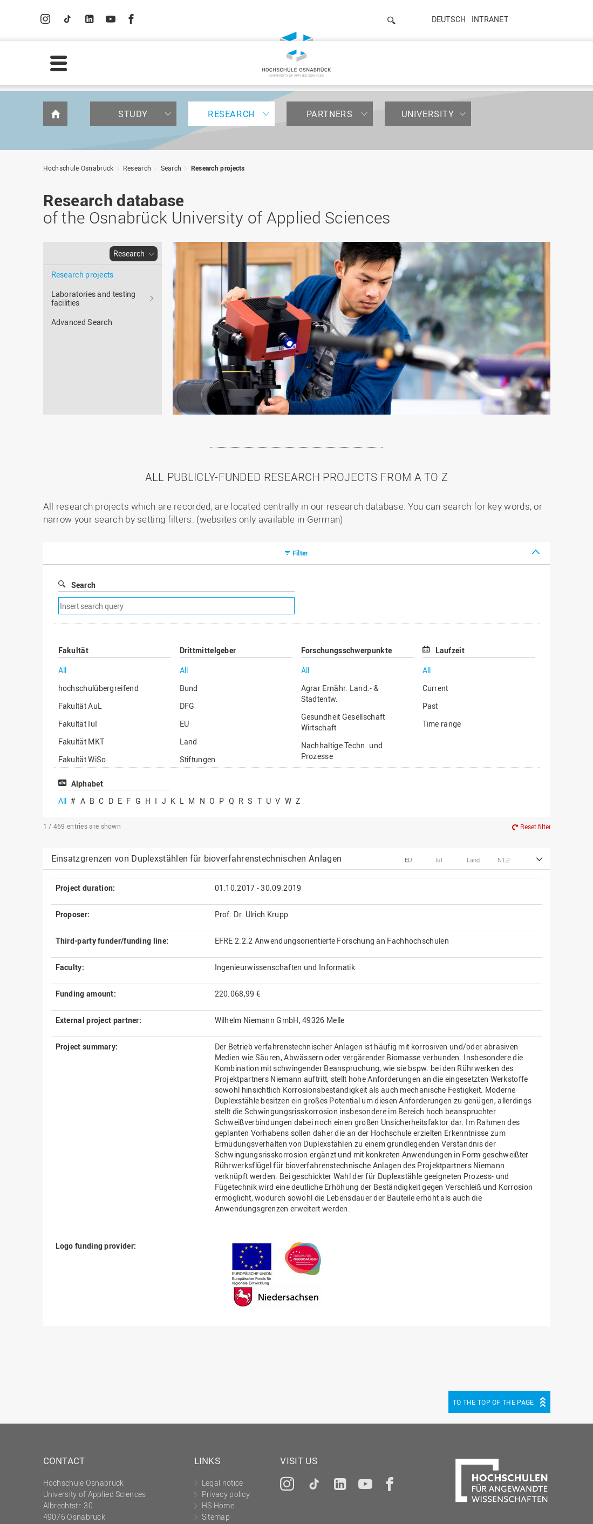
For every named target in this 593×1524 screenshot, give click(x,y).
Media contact (226, 1440)
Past (430, 618)
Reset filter (535, 739)
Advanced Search (82, 234)
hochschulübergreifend (98, 600)
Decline (515, 1499)
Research (231, 26)
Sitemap (216, 1429)
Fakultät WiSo (82, 672)
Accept (563, 1499)
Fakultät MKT (81, 654)
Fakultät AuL (80, 618)
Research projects (218, 80)
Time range (441, 636)
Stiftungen (198, 672)
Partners (329, 26)
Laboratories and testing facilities (93, 210)
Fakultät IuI (78, 636)
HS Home (218, 1418)
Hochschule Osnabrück (78, 80)
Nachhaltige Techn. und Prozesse (342, 663)
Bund (189, 600)
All (62, 583)
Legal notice (162, 1506)
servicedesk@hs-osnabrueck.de (123, 1463)
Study (133, 26)
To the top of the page (493, 1314)
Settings (463, 1499)
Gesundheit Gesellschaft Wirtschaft (343, 634)
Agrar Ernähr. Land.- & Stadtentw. (340, 606)
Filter (300, 465)
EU (184, 636)
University (427, 26)
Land (188, 654)
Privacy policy (221, 1506)
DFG (187, 618)
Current (435, 600)
